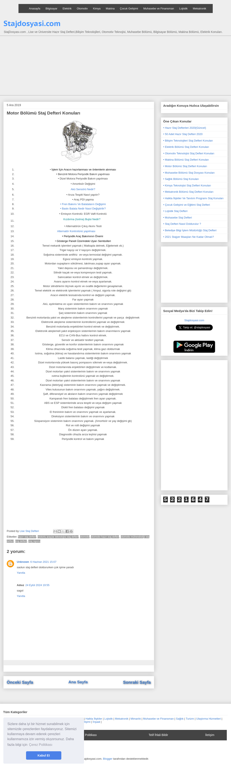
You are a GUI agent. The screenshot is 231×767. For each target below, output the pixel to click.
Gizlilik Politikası (86, 735)
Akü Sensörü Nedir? (83, 189)
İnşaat (96, 721)
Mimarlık (136, 718)
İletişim (209, 735)
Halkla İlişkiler (93, 718)
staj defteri (21, 541)
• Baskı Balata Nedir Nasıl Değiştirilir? (83, 208)
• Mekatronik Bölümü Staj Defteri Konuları (188, 191)
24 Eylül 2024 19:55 (37, 585)
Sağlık (180, 718)
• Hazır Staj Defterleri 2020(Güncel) (184, 127)
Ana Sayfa (78, 682)
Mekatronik (199, 8)
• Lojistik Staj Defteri (175, 211)
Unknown (23, 561)
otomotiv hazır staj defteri (105, 536)
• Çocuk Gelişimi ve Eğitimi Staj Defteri (186, 204)
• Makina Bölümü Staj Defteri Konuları (186, 159)
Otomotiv (82, 8)
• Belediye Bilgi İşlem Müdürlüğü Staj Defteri (190, 230)
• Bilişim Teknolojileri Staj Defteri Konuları (188, 140)
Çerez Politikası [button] (40, 744)
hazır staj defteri (27, 536)
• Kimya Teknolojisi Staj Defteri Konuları (187, 185)
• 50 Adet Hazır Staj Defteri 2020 (182, 134)
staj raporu (34, 541)
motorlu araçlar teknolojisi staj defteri (58, 536)
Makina (110, 8)
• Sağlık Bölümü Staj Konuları (181, 179)
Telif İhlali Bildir (158, 735)
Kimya (97, 8)
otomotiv (84, 536)
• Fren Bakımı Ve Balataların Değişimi (83, 204)
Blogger (107, 758)
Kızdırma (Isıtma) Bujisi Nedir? (81, 219)
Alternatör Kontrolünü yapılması (76, 231)
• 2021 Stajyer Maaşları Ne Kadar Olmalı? (188, 236)
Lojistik (183, 8)
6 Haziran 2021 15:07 (43, 561)
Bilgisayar (51, 8)
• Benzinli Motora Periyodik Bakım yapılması (83, 174)
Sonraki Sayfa (137, 682)
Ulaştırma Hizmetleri (208, 718)
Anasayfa (34, 8)
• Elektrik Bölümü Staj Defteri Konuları (186, 146)
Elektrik (67, 8)
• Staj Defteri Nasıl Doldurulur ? (182, 223)
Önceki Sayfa (20, 682)
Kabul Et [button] (44, 755)
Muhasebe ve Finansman (158, 8)
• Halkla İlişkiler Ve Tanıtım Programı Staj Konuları (193, 198)
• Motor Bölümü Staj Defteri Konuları (185, 166)
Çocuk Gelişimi (129, 8)
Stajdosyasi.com (32, 23)
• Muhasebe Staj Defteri (177, 217)
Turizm (190, 718)
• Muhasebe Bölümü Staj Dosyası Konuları (189, 172)
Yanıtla (21, 572)
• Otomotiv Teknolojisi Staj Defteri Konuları (188, 153)
